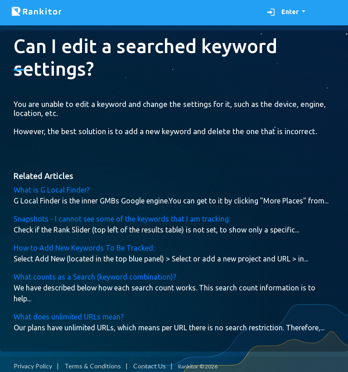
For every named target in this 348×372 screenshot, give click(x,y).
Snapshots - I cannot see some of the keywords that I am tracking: (122, 219)
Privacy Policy (33, 366)
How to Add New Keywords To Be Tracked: (84, 248)
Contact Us (149, 366)
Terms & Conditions (92, 366)
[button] (286, 12)
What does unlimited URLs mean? (69, 317)
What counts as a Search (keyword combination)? (95, 277)
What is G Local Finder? (52, 190)
